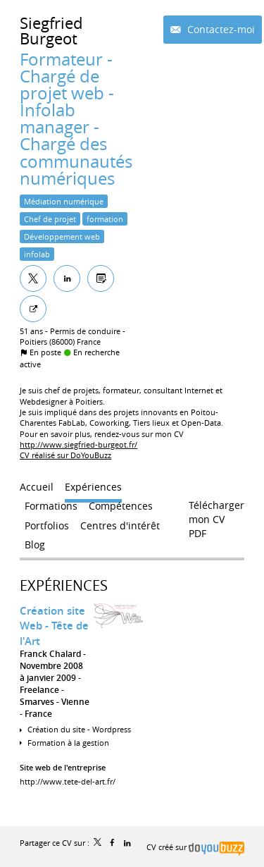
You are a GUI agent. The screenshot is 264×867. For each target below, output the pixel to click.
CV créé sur (195, 847)
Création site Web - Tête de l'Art (54, 625)
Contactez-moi (219, 29)
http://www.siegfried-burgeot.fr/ (78, 444)
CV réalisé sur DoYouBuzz (65, 455)
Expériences (64, 585)
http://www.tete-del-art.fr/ (67, 781)
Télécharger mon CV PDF (216, 508)
